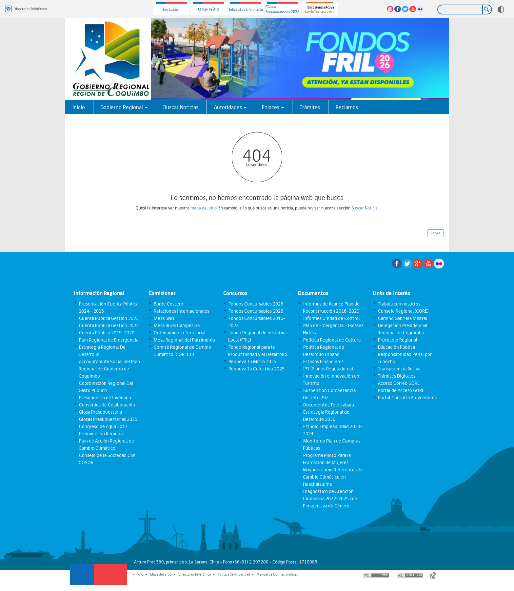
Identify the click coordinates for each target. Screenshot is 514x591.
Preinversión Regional (101, 434)
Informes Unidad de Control (331, 318)
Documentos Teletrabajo (328, 405)
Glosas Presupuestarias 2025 (108, 419)
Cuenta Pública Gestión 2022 (108, 325)
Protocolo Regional (397, 340)
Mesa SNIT (163, 318)
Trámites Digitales (396, 376)
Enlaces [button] (273, 107)
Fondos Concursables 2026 (255, 304)
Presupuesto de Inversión (105, 398)
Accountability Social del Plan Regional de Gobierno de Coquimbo (109, 369)
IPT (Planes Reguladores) (328, 369)
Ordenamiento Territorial (179, 333)
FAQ (141, 574)
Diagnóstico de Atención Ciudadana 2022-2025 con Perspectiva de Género (330, 498)
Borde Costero (168, 304)
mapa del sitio (203, 207)
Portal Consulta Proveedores (407, 398)
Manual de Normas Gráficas (277, 574)
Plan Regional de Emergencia (108, 340)
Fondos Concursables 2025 (255, 311)
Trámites (310, 107)
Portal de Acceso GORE (401, 390)
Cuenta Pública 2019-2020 (106, 333)
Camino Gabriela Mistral (402, 318)
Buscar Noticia (364, 207)
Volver (435, 233)
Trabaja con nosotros (399, 304)
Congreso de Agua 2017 (103, 426)
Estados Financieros (323, 361)
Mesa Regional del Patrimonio (184, 340)
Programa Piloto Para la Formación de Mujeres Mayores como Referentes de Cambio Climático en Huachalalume (333, 469)
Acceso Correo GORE (398, 383)
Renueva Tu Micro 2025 (252, 361)
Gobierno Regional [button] (124, 107)
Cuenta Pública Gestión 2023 (108, 318)
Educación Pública (396, 347)
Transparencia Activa (399, 369)
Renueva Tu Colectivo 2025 (256, 369)
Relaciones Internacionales (181, 311)
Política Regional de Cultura (331, 340)
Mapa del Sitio (161, 574)
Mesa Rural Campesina (176, 325)
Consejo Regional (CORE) (403, 311)
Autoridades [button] (230, 107)
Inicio (78, 107)
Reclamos (347, 107)
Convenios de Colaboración (107, 405)
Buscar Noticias (180, 107)
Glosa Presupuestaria (100, 412)
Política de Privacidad (234, 574)
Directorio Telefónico (194, 574)
